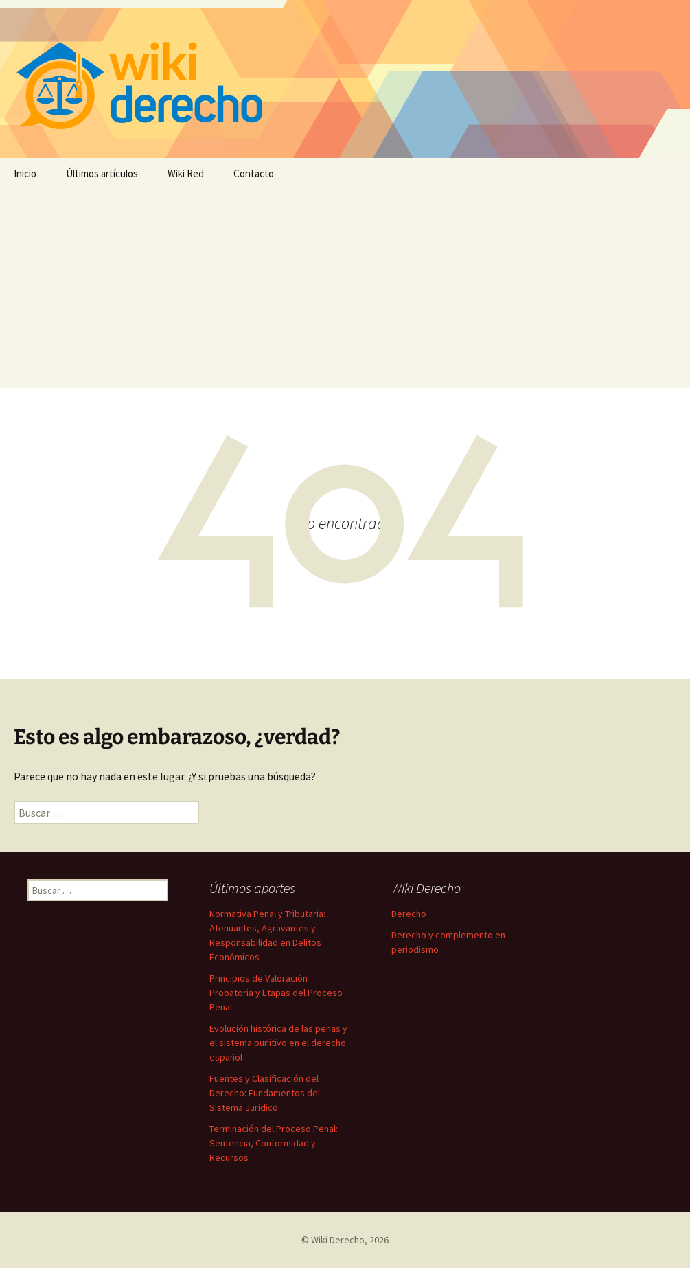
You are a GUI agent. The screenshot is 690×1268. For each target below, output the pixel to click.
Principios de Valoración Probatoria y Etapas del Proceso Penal (276, 992)
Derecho (408, 913)
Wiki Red (186, 173)
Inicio (25, 173)
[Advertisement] (345, 292)
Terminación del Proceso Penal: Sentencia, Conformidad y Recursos (273, 1143)
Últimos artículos (102, 173)
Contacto (253, 173)
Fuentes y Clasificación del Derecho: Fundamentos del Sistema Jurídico (264, 1092)
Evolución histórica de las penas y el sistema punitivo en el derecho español (278, 1042)
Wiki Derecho (338, 1240)
